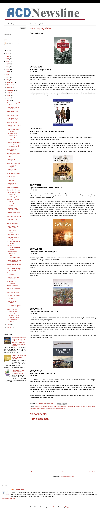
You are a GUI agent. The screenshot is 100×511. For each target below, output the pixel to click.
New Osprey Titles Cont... (12, 112)
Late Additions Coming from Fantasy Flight (13, 306)
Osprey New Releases (13, 190)
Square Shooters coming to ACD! (12, 310)
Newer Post (34, 472)
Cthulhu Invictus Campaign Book (12, 134)
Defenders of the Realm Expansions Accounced (14, 296)
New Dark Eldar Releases (11, 184)
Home (63, 472)
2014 (7, 72)
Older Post (91, 472)
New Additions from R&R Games (13, 108)
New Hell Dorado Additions (12, 204)
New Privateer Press (13, 292)
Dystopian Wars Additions (11, 170)
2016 (7, 66)
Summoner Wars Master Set (12, 252)
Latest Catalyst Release (14, 197)
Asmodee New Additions (11, 273)
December (10, 82)
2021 (7, 53)
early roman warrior (69, 406)
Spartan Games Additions (11, 160)
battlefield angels (40, 406)
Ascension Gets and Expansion (13, 278)
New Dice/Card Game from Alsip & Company (13, 165)
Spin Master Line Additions (12, 149)
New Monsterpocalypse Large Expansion (14, 145)
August (9, 92)
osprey (88, 406)
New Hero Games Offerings (12, 179)
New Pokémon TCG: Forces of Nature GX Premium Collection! (18, 371)
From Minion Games (13, 234)
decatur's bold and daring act (54, 406)
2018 (7, 61)
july (84, 406)
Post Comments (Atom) (67, 476)
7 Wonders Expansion (13, 173)
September (10, 90)
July (8, 95)
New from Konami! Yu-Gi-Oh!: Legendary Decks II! (19, 357)
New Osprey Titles (12, 115)
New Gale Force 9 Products (12, 320)
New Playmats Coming (14, 216)
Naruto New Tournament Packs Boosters (13, 247)
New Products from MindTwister (12, 227)
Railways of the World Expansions (13, 213)
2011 (7, 80)
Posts (7, 40)
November (10, 85)
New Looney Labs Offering (12, 220)
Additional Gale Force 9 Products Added (14, 261)
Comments (9, 43)
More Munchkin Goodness (11, 282)
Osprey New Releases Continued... (13, 193)
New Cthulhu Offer (12, 176)
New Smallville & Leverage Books (12, 209)
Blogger (67, 507)
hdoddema (54, 507)
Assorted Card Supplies (14, 142)
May (8, 100)
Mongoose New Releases (11, 138)
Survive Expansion (12, 223)
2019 (7, 59)
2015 (7, 69)
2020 (7, 56)
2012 (7, 77)
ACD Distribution (18, 489)
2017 (7, 64)
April (8, 324)
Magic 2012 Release (13, 187)
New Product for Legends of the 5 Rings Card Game (13, 315)
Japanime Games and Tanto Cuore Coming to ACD (14, 155)
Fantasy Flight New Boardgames (12, 130)
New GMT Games (12, 122)
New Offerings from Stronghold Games (13, 256)
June (9, 98)
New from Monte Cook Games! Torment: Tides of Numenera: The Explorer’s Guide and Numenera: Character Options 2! (19, 342)
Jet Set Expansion (12, 285)
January (10, 327)
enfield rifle (79, 406)
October (10, 87)
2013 (7, 74)
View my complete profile (9, 498)
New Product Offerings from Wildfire (14, 269)
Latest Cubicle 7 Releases (12, 231)
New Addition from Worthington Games (13, 119)
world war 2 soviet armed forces (55, 408)
